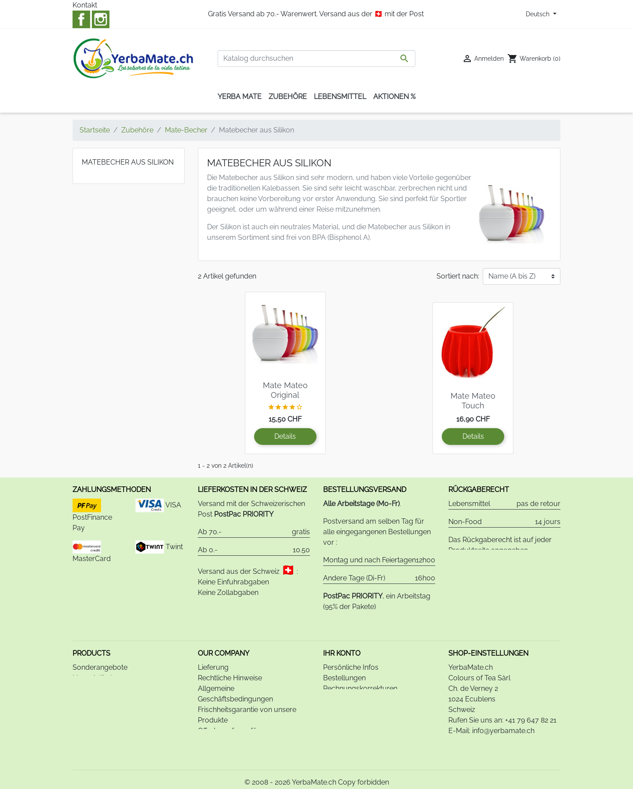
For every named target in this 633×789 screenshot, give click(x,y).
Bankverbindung (224, 730)
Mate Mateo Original (285, 390)
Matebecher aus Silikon (128, 162)
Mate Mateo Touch (473, 400)
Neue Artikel (92, 656)
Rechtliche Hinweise (230, 656)
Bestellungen (344, 656)
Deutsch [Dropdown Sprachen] (538, 14)
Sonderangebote (100, 646)
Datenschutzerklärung (233, 741)
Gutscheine (341, 688)
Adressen (338, 677)
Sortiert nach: (458, 276)
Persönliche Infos (350, 646)
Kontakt (85, 5)
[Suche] (316, 58)
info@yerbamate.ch (503, 709)
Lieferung (213, 646)
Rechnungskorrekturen (360, 667)
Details (285, 436)
